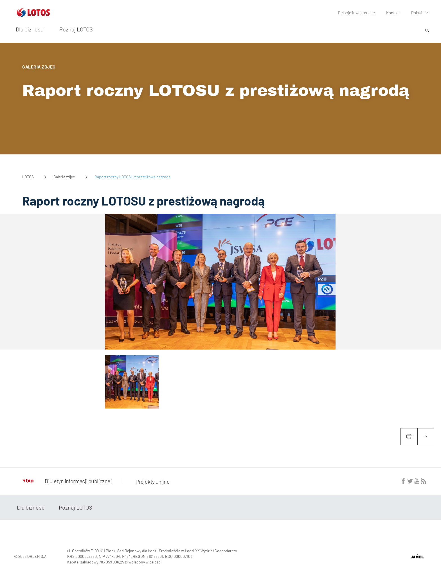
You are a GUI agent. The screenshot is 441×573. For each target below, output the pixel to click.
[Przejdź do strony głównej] (33, 14)
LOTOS (28, 176)
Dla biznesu (30, 29)
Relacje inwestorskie (357, 12)
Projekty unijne (151, 481)
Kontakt (393, 12)
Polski (416, 12)
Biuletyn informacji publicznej (67, 481)
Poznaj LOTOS (76, 29)
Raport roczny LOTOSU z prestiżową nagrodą (215, 90)
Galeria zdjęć (64, 176)
